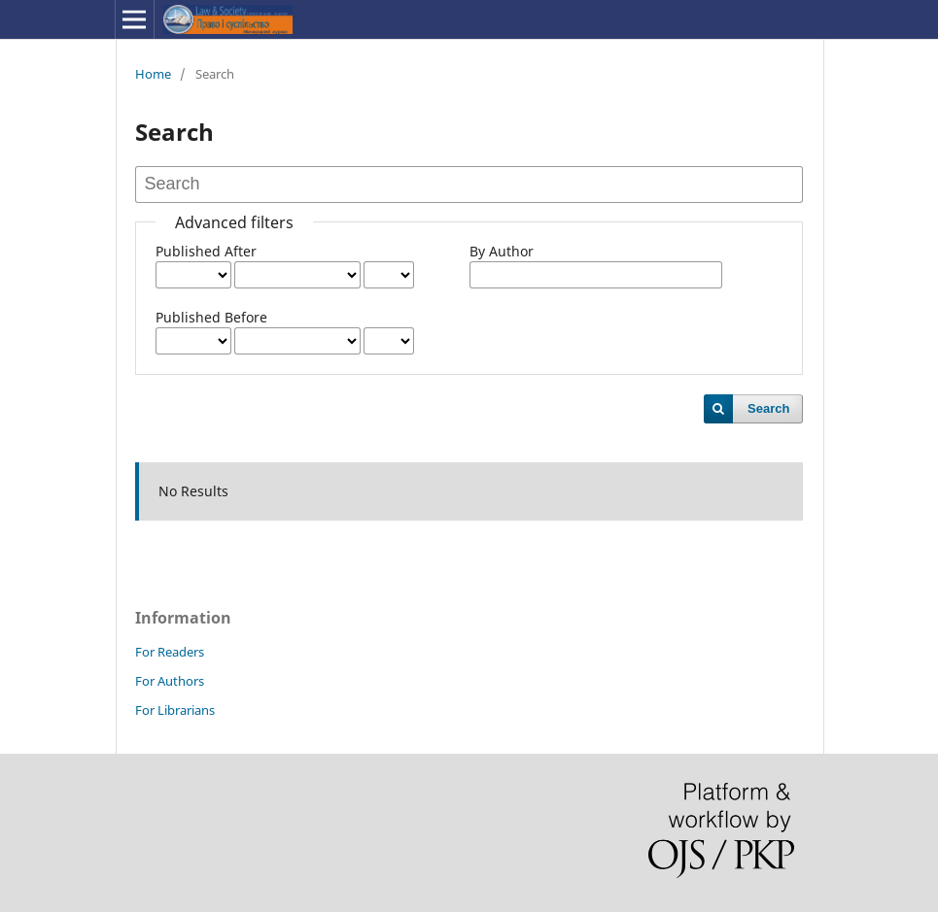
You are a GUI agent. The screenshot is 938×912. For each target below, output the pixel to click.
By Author (501, 251)
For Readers (169, 651)
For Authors (169, 681)
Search (768, 408)
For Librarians (175, 710)
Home (153, 74)
